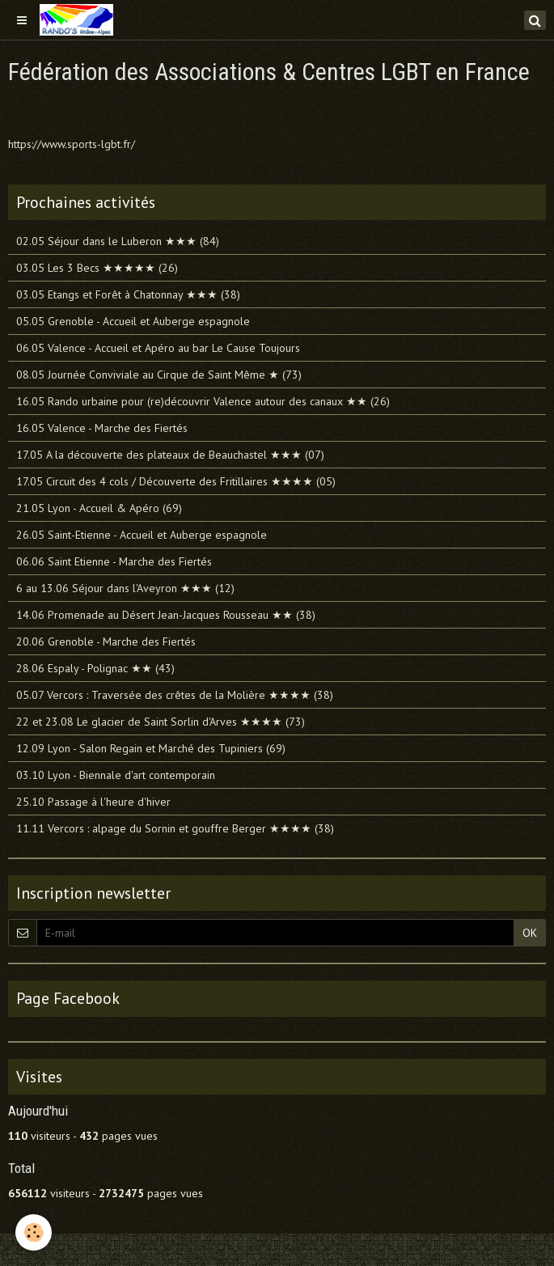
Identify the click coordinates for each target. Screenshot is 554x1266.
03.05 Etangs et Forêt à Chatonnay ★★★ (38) (128, 294)
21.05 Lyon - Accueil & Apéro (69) (99, 508)
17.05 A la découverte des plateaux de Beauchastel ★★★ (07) (170, 454)
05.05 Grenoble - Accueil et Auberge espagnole (133, 321)
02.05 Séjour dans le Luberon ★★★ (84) (117, 241)
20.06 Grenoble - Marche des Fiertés (106, 641)
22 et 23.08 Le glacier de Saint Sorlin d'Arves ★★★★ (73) (160, 721)
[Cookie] (34, 1232)
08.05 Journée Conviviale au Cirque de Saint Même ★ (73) (159, 374)
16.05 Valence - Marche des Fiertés (102, 428)
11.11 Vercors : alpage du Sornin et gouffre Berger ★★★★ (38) (175, 828)
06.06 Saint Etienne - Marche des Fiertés (114, 561)
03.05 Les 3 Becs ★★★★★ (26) (97, 267)
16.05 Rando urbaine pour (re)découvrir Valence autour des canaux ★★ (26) (203, 401)
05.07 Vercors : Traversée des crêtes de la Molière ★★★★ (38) (174, 695)
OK (529, 932)
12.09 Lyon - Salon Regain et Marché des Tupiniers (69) (150, 748)
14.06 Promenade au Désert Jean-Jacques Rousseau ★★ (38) (165, 615)
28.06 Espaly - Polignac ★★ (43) (95, 668)
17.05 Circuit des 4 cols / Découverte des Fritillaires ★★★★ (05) (176, 481)
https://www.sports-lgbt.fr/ (71, 144)
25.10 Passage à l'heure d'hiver (93, 801)
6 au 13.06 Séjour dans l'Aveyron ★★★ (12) (125, 588)
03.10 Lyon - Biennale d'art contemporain (115, 775)
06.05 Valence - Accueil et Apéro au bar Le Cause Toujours (158, 348)
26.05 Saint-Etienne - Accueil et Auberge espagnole (141, 534)
